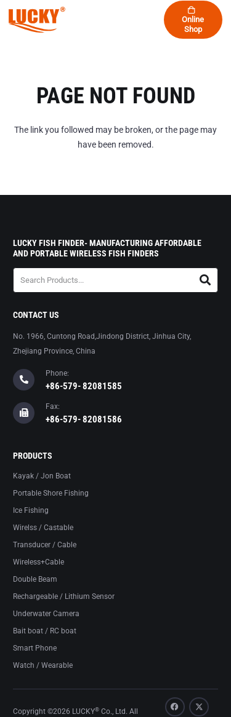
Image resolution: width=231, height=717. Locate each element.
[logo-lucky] (37, 20)
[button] (69, 19)
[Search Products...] (115, 280)
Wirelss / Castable (43, 527)
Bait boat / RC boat (44, 631)
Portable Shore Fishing (51, 493)
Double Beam (35, 579)
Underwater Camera (46, 613)
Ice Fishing (31, 510)
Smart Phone (35, 648)
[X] (199, 707)
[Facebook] (175, 707)
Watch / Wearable (43, 665)
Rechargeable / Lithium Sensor (64, 596)
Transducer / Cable (44, 545)
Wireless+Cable (38, 562)
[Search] (205, 280)
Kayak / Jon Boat (42, 476)
